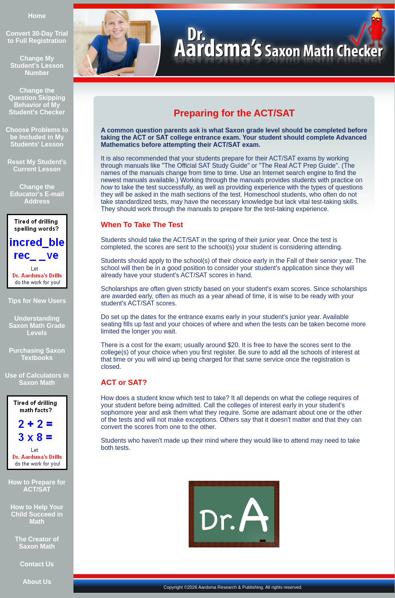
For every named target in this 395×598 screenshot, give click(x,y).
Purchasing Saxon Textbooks (37, 354)
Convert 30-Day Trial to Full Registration (37, 37)
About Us (36, 581)
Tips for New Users (37, 300)
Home (37, 15)
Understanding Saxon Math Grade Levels (37, 325)
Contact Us (37, 564)
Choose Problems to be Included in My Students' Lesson (37, 137)
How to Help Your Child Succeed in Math (36, 514)
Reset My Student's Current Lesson (37, 166)
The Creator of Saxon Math (37, 543)
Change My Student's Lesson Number (37, 65)
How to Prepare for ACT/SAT (36, 486)
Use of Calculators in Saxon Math (37, 379)
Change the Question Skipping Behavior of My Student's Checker (36, 101)
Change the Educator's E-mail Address (37, 194)
